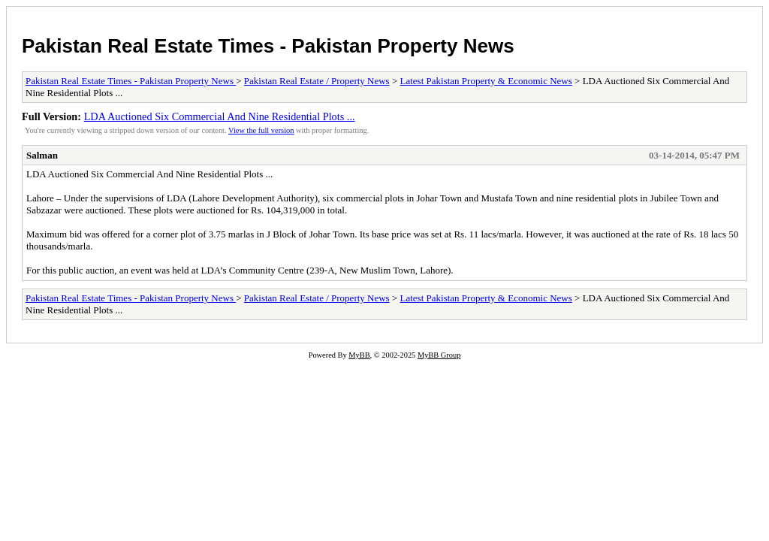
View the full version (261, 130)
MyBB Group (439, 355)
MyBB (358, 355)
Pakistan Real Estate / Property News (317, 80)
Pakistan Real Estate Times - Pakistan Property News (268, 46)
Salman (42, 155)
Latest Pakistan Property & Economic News (486, 80)
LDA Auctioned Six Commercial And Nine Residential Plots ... (219, 116)
